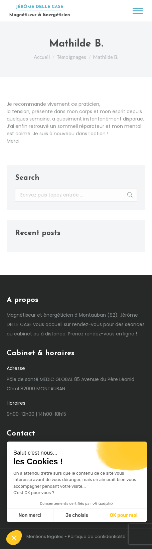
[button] (14, 538)
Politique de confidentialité (97, 536)
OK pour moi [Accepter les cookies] (124, 515)
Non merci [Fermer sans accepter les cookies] (29, 515)
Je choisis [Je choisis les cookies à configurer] (76, 515)
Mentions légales (44, 536)
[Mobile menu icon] (137, 10)
